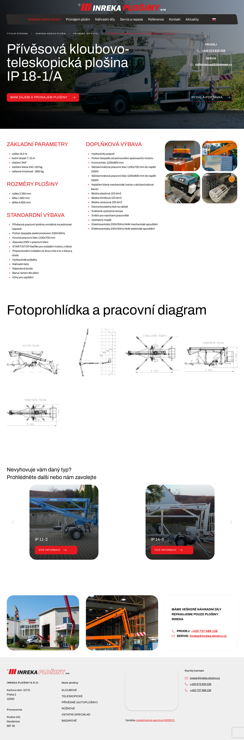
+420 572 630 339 (213, 50)
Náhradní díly (105, 19)
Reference (156, 19)
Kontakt (174, 19)
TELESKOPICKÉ (72, 696)
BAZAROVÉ (69, 720)
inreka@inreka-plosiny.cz (208, 636)
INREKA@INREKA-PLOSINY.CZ (205, 678)
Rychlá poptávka (211, 97)
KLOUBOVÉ (69, 690)
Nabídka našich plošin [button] (44, 19)
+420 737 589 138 (204, 631)
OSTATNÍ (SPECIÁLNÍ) (76, 714)
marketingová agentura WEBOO (155, 720)
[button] (182, 156)
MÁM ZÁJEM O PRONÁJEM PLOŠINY (43, 97)
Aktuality (192, 19)
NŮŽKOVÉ (68, 708)
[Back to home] (122, 7)
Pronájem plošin (78, 19)
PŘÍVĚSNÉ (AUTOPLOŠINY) (80, 702)
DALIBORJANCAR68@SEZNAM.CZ (213, 64)
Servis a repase (131, 19)
